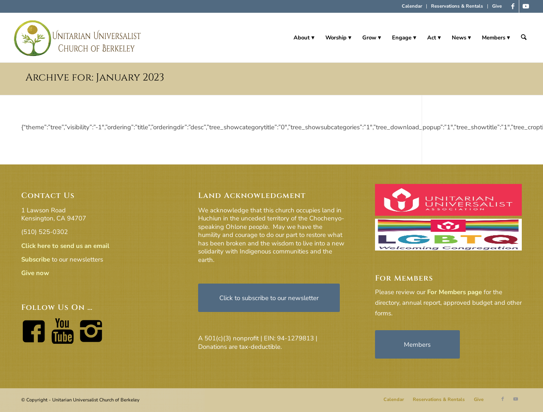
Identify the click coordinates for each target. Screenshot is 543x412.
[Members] (417, 344)
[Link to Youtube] (525, 6)
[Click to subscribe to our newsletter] (269, 298)
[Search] (523, 37)
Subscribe (35, 259)
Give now (35, 273)
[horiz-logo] (78, 37)
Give (497, 6)
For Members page (454, 292)
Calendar (412, 6)
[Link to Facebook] (513, 6)
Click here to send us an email (65, 246)
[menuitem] (412, 6)
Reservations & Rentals (457, 6)
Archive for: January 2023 (94, 77)
